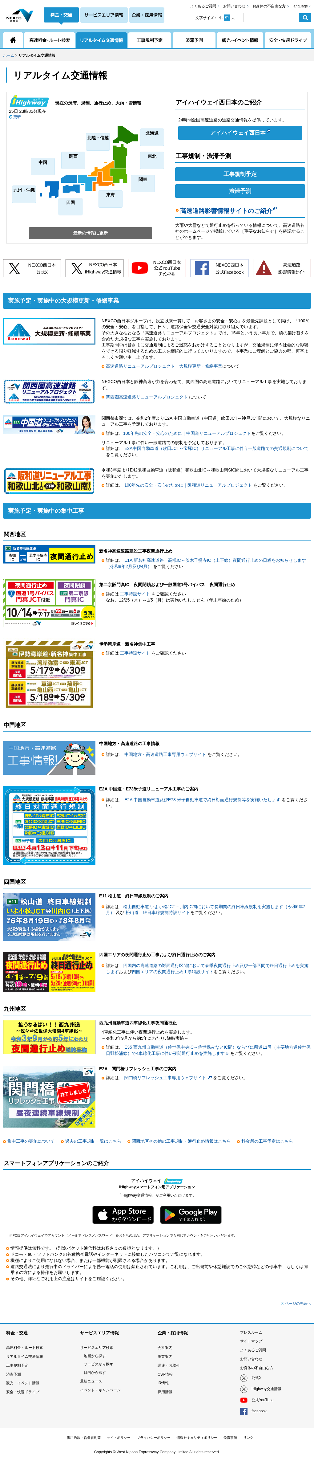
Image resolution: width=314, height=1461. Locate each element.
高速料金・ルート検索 (24, 1347)
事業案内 (165, 1356)
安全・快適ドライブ (22, 1392)
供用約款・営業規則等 (84, 1437)
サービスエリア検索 (96, 1347)
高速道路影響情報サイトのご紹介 (228, 210)
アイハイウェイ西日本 (240, 132)
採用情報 (165, 1392)
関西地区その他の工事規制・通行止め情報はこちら (181, 1141)
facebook (259, 1411)
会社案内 (165, 1347)
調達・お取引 (169, 1365)
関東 (143, 179)
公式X (256, 1378)
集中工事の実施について (31, 1141)
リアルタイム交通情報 (24, 1356)
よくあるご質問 (203, 6)
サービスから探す (98, 1364)
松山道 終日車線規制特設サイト (158, 912)
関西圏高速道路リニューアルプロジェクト (147, 396)
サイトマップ (251, 1341)
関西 (73, 156)
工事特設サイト (135, 593)
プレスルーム (251, 1332)
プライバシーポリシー (154, 1437)
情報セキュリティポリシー (197, 1437)
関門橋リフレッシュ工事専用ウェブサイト (165, 1077)
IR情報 (163, 1383)
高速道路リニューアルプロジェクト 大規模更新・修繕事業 (164, 366)
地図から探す (95, 1356)
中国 (42, 162)
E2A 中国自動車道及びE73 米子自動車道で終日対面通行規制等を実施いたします (203, 799)
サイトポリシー (119, 1437)
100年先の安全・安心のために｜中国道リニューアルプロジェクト (187, 433)
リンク (248, 1437)
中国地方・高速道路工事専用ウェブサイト (165, 754)
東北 (152, 156)
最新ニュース (91, 1381)
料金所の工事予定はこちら (267, 1141)
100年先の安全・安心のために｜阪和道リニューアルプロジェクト (188, 485)
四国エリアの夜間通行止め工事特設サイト (173, 971)
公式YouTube (262, 1400)
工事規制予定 (240, 174)
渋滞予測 (240, 191)
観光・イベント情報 (22, 1383)
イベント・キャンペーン (100, 1390)
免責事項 (230, 1437)
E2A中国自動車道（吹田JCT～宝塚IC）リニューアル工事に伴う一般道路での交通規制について (216, 448)
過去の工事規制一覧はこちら (93, 1141)
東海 (110, 194)
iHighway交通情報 (266, 1389)
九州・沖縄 (24, 190)
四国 (70, 202)
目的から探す (95, 1372)
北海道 (152, 133)
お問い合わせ (234, 6)
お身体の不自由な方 (269, 6)
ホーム (8, 55)
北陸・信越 (98, 137)
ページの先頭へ (298, 1303)
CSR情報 (165, 1374)
